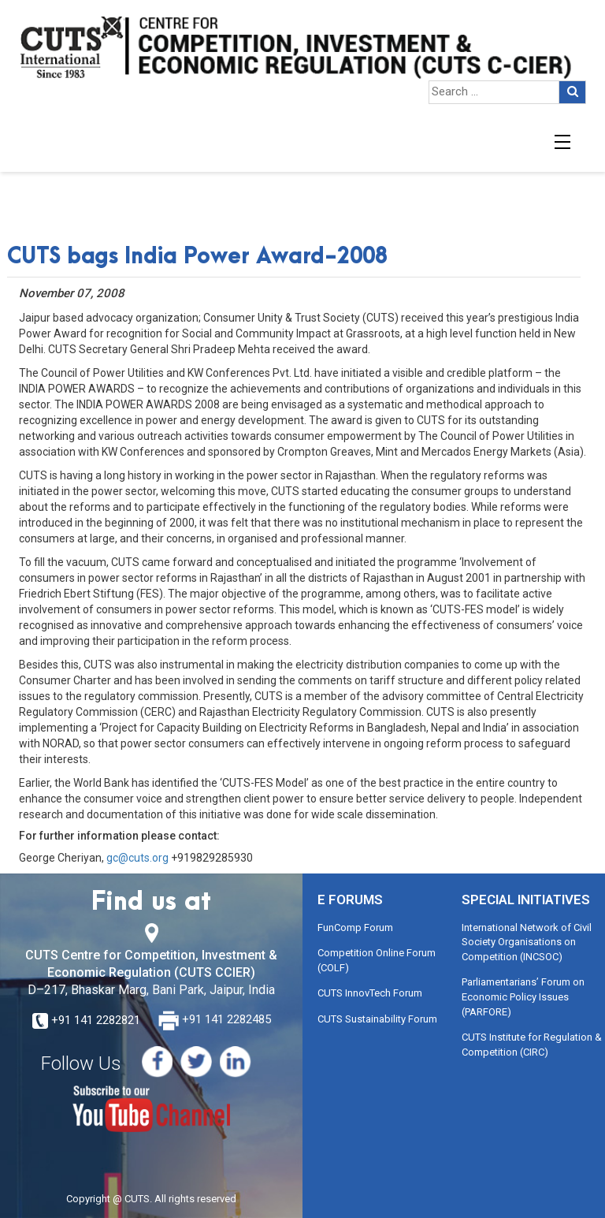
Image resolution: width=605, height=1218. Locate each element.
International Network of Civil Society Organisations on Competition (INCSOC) (527, 942)
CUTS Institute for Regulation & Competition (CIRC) (532, 1044)
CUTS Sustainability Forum (377, 1019)
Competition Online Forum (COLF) (376, 960)
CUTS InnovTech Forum (369, 993)
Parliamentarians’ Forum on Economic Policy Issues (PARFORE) (523, 996)
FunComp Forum (355, 927)
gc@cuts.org (137, 857)
